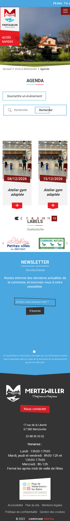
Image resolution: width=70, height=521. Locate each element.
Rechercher (44, 110)
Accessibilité (15, 505)
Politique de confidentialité (21, 512)
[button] (3, 243)
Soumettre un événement (24, 96)
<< (15, 218)
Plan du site (32, 505)
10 (43, 218)
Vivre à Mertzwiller (25, 69)
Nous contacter (35, 409)
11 (48, 218)
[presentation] (35, 330)
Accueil (7, 69)
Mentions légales (52, 505)
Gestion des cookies (52, 512)
